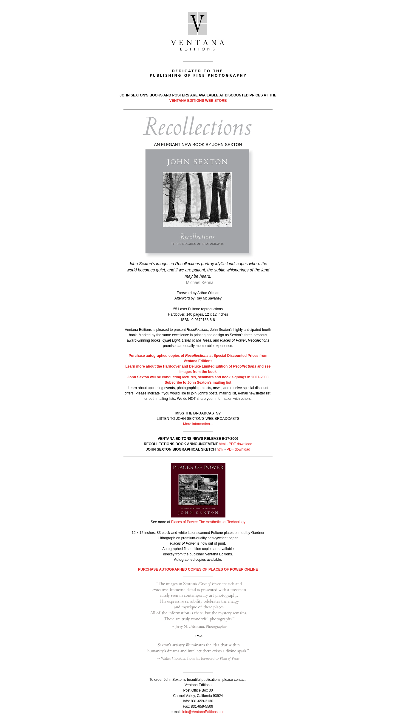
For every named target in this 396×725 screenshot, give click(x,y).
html (222, 444)
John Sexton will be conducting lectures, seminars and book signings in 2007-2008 (198, 377)
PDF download (240, 444)
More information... (198, 424)
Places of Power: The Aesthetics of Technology (208, 522)
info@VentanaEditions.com (203, 712)
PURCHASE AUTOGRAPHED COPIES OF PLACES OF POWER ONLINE (198, 569)
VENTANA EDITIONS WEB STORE (198, 101)
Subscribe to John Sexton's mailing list (198, 382)
